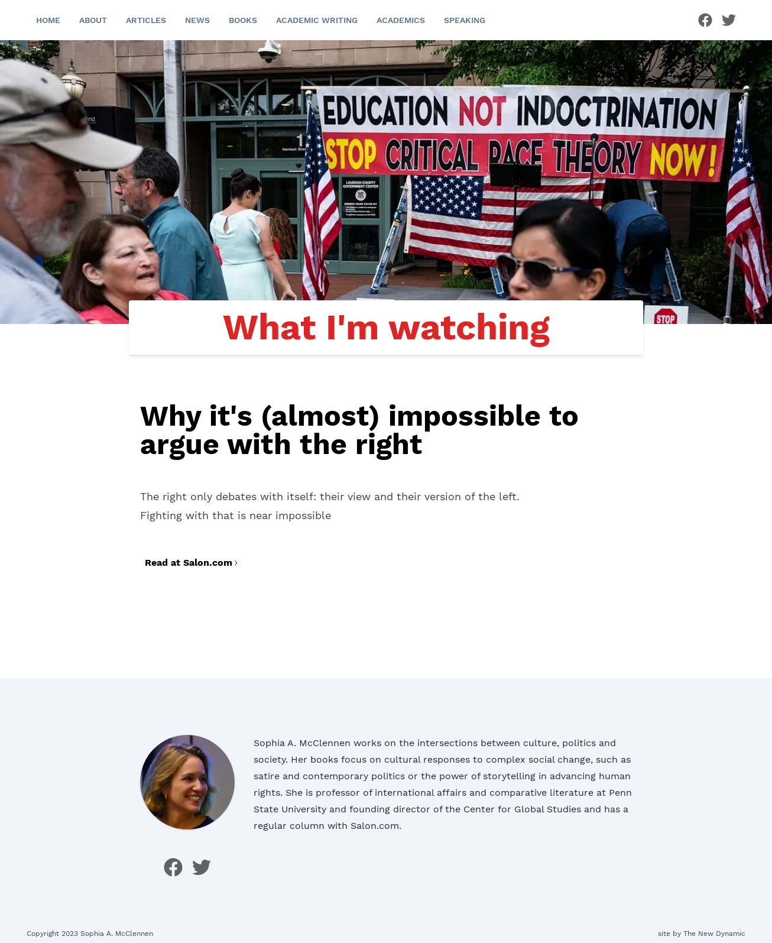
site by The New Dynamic (701, 933)
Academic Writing (317, 20)
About (93, 20)
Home (48, 20)
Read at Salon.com (192, 562)
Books (243, 20)
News (197, 20)
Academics (401, 20)
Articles (146, 20)
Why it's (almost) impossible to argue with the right (359, 430)
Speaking (464, 20)
